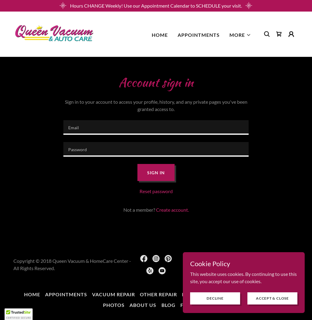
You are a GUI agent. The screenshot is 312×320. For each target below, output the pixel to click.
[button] (240, 35)
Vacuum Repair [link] (113, 294)
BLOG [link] (168, 305)
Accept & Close (272, 298)
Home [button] (32, 294)
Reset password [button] (156, 191)
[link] (54, 33)
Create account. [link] (172, 210)
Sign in (156, 172)
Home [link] (160, 35)
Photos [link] (114, 305)
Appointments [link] (199, 35)
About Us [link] (142, 305)
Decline (215, 298)
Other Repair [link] (158, 294)
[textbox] (156, 127)
